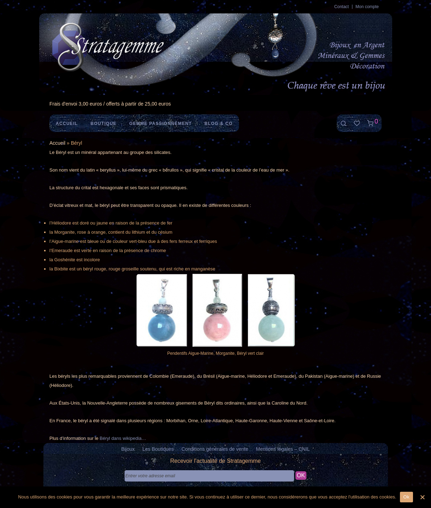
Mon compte (367, 7)
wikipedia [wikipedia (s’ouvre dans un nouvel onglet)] (131, 438)
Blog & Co (218, 123)
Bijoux (127, 449)
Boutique (103, 123)
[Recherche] (343, 123)
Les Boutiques (158, 449)
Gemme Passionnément (160, 123)
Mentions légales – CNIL (283, 449)
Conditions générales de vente (214, 449)
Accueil (67, 123)
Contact (341, 7)
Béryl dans (111, 438)
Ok (406, 497)
